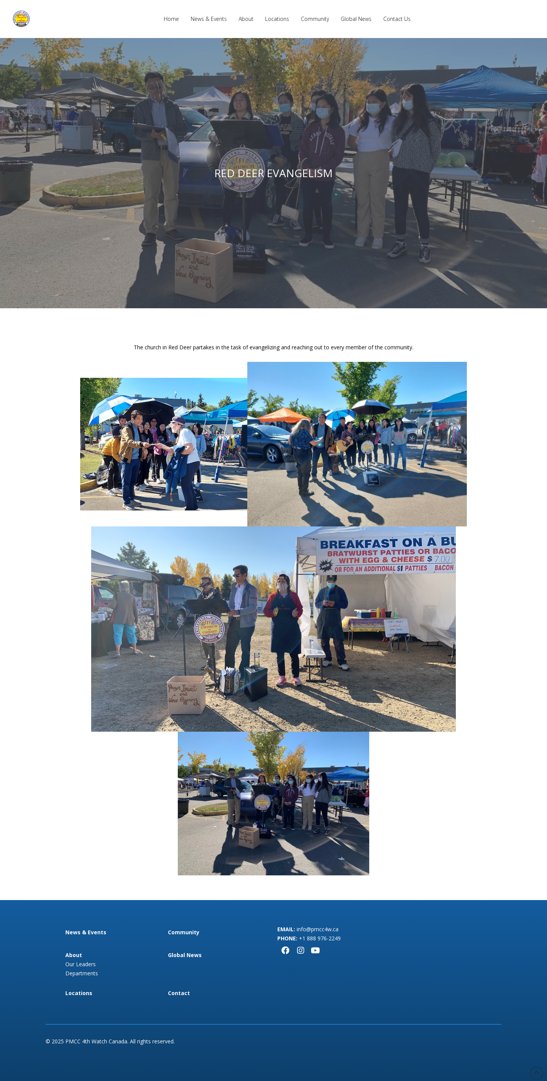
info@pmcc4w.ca (317, 929)
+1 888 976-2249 (320, 938)
